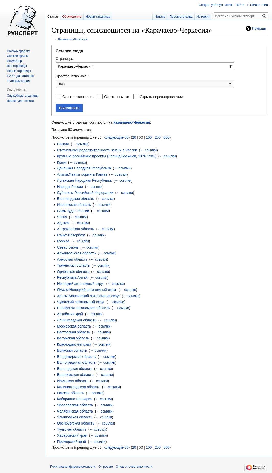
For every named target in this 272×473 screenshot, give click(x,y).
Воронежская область (75, 375)
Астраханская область (75, 229)
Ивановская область (74, 205)
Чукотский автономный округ (80, 302)
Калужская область (73, 338)
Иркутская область (72, 381)
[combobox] (145, 66)
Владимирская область (76, 357)
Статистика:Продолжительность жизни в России (97, 150)
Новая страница (98, 16)
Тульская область (71, 429)
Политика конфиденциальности (72, 466)
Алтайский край (70, 314)
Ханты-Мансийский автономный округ (88, 296)
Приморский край (71, 442)
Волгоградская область (76, 362)
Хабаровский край (72, 435)
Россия (63, 144)
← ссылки (80, 144)
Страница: (64, 59)
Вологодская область (74, 369)
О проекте (105, 466)
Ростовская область (73, 332)
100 (149, 137)
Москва (63, 241)
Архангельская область (76, 253)
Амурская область (72, 259)
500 (166, 137)
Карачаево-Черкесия (72, 39)
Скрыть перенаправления (161, 97)
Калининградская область (78, 387)
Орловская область (73, 272)
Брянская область (72, 350)
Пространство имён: (72, 76)
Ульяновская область (74, 417)
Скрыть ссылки (116, 97)
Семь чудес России (73, 211)
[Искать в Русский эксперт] (241, 15)
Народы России (70, 187)
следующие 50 (116, 137)
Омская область (70, 393)
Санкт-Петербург (71, 235)
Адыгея (63, 223)
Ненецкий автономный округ (80, 284)
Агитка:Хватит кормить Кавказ (82, 174)
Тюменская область (73, 265)
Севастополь (68, 247)
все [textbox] (62, 84)
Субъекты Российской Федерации (85, 193)
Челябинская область (75, 411)
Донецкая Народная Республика (84, 168)
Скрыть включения (77, 97)
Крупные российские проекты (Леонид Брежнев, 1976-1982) (106, 156)
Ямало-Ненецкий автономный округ (86, 290)
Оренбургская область (75, 423)
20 (134, 137)
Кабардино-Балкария (74, 399)
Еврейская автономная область (83, 308)
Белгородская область (75, 199)
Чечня (62, 217)
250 (158, 137)
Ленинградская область (76, 320)
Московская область (74, 326)
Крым (61, 162)
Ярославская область (75, 405)
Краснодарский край (74, 344)
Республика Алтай (72, 277)
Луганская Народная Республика (84, 180)
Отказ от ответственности (134, 466)
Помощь (259, 28)
